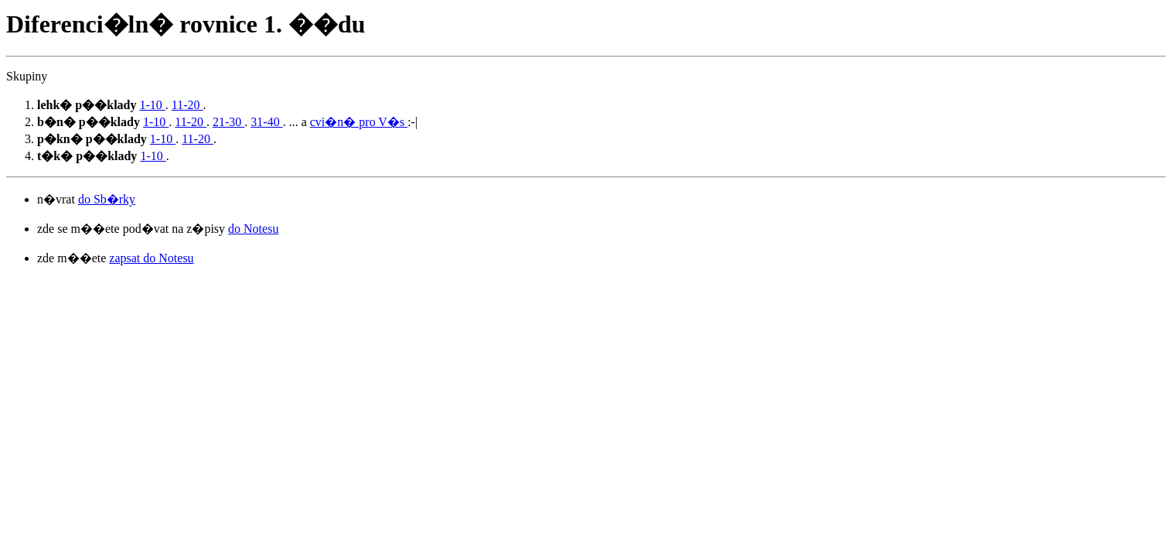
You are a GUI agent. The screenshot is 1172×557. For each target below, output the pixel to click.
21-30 (228, 121)
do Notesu (253, 228)
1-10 (152, 104)
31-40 (266, 121)
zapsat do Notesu (151, 258)
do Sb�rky (106, 199)
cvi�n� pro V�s (358, 121)
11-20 (187, 104)
